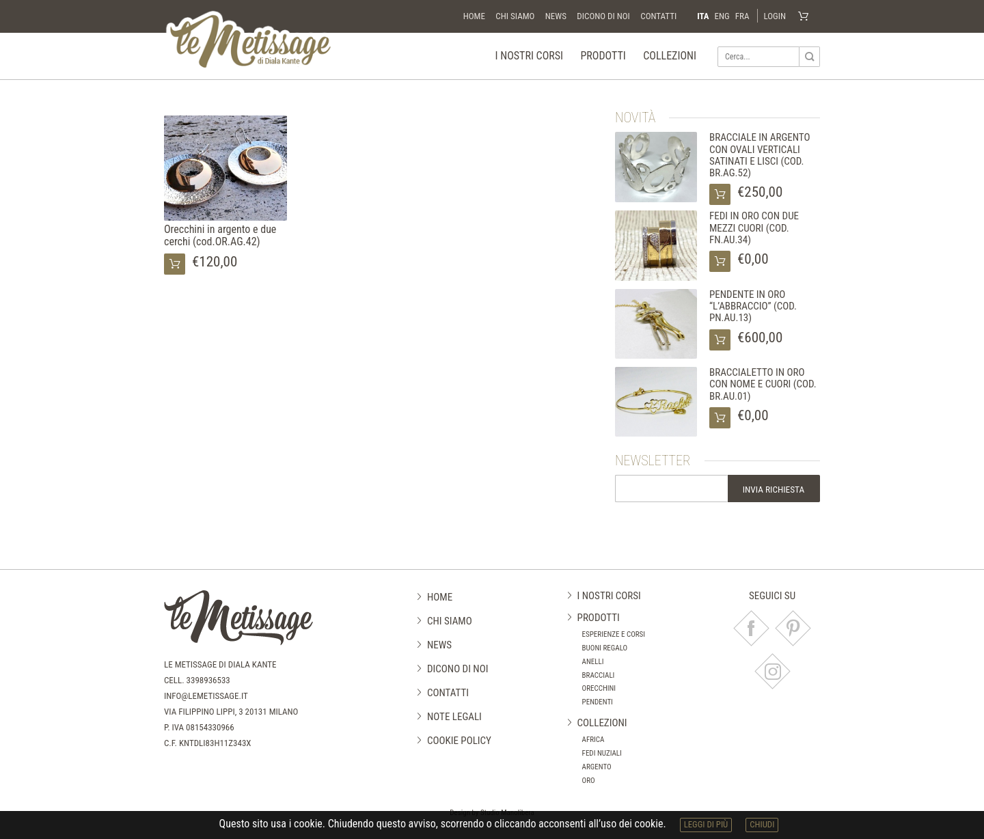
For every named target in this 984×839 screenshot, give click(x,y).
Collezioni (669, 55)
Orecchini (599, 689)
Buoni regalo (605, 648)
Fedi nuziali (602, 753)
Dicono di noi (603, 16)
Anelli (593, 661)
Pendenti (597, 702)
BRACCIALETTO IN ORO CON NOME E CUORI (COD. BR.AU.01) (763, 385)
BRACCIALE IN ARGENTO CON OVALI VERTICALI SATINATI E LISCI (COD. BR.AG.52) (759, 156)
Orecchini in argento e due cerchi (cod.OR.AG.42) (220, 235)
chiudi (762, 824)
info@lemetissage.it (206, 696)
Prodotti (602, 55)
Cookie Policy (459, 740)
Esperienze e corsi (614, 635)
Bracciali (598, 675)
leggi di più (706, 824)
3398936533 (208, 680)
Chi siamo (514, 16)
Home (474, 16)
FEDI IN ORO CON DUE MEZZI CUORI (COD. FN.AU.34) (754, 228)
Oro (588, 780)
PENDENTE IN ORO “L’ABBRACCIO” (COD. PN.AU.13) (753, 306)
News (555, 16)
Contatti (658, 16)
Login (774, 16)
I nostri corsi (529, 55)
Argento (597, 766)
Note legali (454, 717)
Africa (593, 740)
